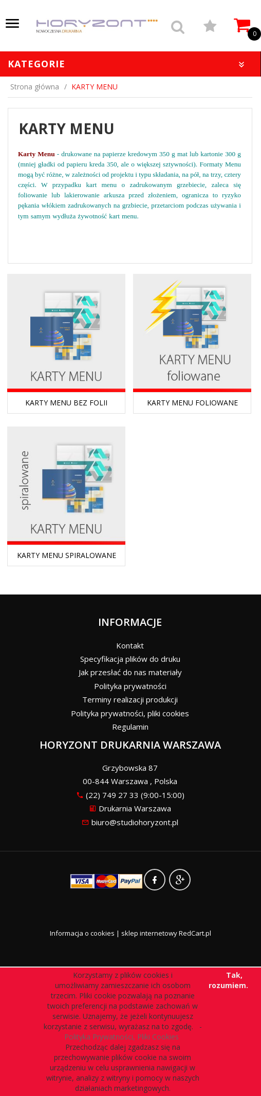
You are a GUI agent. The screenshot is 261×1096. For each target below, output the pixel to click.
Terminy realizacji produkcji (130, 699)
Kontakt (130, 645)
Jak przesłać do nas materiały (130, 672)
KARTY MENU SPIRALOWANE (66, 555)
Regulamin (130, 726)
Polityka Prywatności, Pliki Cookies (123, 1037)
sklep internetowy (149, 933)
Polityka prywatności (130, 686)
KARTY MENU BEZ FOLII (66, 402)
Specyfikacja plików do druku (130, 659)
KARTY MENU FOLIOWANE (192, 402)
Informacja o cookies (82, 933)
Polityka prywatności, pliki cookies (130, 713)
